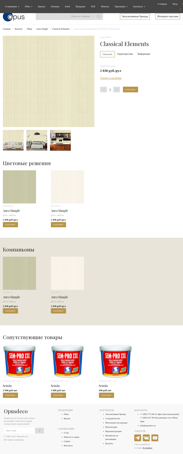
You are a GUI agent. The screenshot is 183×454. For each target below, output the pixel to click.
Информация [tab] (144, 54)
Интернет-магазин (167, 16)
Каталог (19, 29)
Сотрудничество (112, 418)
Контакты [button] (138, 6)
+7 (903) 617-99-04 (148, 418)
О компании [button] (11, 6)
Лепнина (55, 6)
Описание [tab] (107, 54)
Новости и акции (71, 437)
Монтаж (105, 6)
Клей (67, 6)
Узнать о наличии (110, 78)
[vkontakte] (146, 438)
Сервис (67, 441)
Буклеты (109, 443)
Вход (175, 4)
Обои (29, 29)
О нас (66, 433)
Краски (41, 6)
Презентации (111, 427)
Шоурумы (80, 6)
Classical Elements (60, 29)
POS (93, 6)
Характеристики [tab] (125, 54)
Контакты (68, 446)
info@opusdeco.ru (148, 426)
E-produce (147, 448)
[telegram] (137, 438)
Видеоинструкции (113, 431)
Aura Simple (42, 29)
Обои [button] (28, 6)
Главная (7, 29)
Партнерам (120, 6)
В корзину (130, 90)
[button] (161, 4)
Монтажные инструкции (116, 423)
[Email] (24, 430)
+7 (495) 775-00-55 (148, 414)
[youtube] (155, 438)
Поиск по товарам (80, 16)
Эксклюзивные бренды (135, 16)
